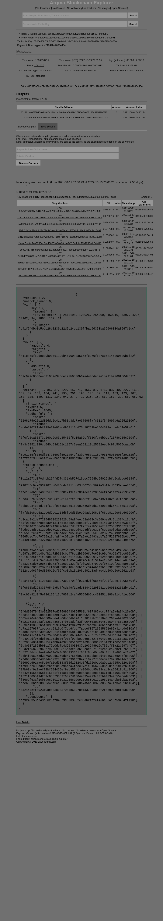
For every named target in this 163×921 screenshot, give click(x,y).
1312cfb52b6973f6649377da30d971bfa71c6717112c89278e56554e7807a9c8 (60, 236)
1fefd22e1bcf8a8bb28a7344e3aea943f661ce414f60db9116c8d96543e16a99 (60, 230)
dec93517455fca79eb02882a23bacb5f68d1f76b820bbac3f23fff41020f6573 (60, 249)
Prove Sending (48, 126)
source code (30, 830)
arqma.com (50, 835)
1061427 (39, 65)
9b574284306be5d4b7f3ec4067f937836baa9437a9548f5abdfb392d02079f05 (60, 211)
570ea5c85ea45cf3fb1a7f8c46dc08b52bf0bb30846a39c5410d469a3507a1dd (60, 224)
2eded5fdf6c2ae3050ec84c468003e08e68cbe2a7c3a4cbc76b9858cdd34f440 (59, 243)
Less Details (22, 816)
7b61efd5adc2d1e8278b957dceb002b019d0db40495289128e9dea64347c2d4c (59, 217)
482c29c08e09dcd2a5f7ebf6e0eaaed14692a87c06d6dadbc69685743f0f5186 (60, 275)
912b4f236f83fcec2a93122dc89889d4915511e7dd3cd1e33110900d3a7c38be (60, 256)
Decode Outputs (27, 126)
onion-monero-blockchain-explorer (49, 832)
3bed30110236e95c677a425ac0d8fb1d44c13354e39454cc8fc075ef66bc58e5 (60, 269)
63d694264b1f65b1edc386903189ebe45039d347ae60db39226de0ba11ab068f (60, 262)
